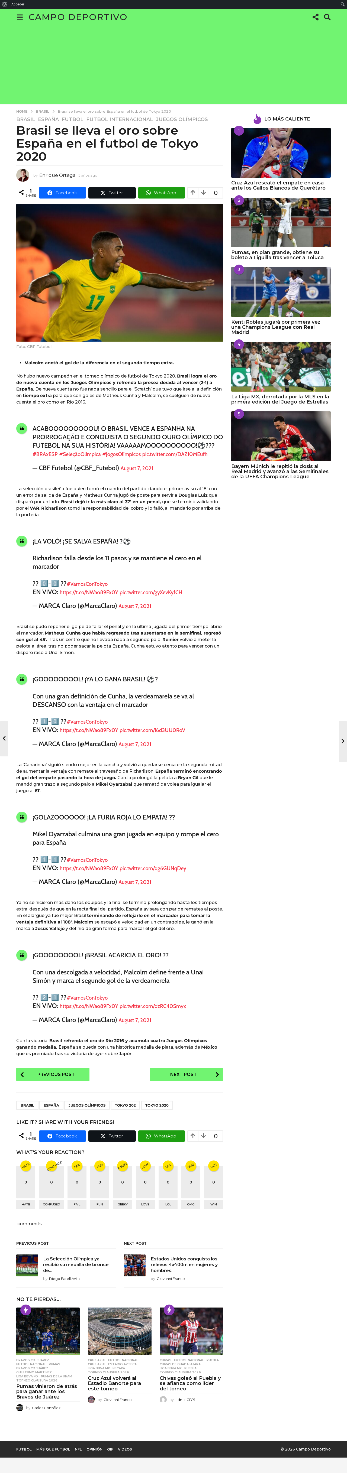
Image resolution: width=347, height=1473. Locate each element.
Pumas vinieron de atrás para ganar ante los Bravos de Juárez (46, 1407)
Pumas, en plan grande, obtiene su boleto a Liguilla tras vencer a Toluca (277, 255)
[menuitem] (4, 4)
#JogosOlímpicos (141, 454)
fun (100, 1214)
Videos (125, 1464)
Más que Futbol (53, 1464)
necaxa (119, 1383)
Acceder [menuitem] (17, 4)
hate (26, 1214)
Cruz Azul (96, 1375)
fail (77, 1214)
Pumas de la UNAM (56, 1391)
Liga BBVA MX (27, 1391)
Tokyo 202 (125, 1115)
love (145, 1214)
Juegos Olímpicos (182, 119)
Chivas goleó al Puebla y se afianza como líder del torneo (190, 1398)
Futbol (72, 119)
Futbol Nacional (31, 1379)
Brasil (25, 119)
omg (191, 1214)
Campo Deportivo (78, 17)
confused (51, 1214)
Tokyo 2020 (157, 1115)
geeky (123, 1214)
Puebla (213, 1375)
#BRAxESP (48, 454)
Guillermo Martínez (34, 1387)
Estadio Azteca (122, 1379)
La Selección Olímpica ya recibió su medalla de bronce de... (79, 1274)
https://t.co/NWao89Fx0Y (95, 600)
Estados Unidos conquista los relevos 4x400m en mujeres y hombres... (182, 1277)
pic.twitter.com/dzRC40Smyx (174, 1014)
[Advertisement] (173, 66)
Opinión (94, 1464)
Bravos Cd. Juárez (32, 1375)
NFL (78, 1464)
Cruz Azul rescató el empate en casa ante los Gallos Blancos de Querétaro (278, 185)
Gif (110, 1464)
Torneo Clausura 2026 (36, 1395)
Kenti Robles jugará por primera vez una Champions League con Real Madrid (275, 327)
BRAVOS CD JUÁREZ (32, 1383)
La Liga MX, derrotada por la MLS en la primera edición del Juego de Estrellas (280, 399)
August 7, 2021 (141, 476)
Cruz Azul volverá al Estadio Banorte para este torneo (114, 1398)
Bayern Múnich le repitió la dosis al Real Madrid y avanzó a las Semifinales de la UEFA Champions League (280, 471)
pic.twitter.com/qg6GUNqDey (174, 876)
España (48, 119)
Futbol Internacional (119, 119)
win (213, 1214)
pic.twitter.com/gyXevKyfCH (171, 600)
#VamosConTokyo (91, 592)
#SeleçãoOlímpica (90, 454)
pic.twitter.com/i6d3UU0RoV (173, 738)
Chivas (165, 1375)
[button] (19, 17)
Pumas (54, 1379)
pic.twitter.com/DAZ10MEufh (73, 462)
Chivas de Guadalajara (180, 1379)
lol (168, 1214)
